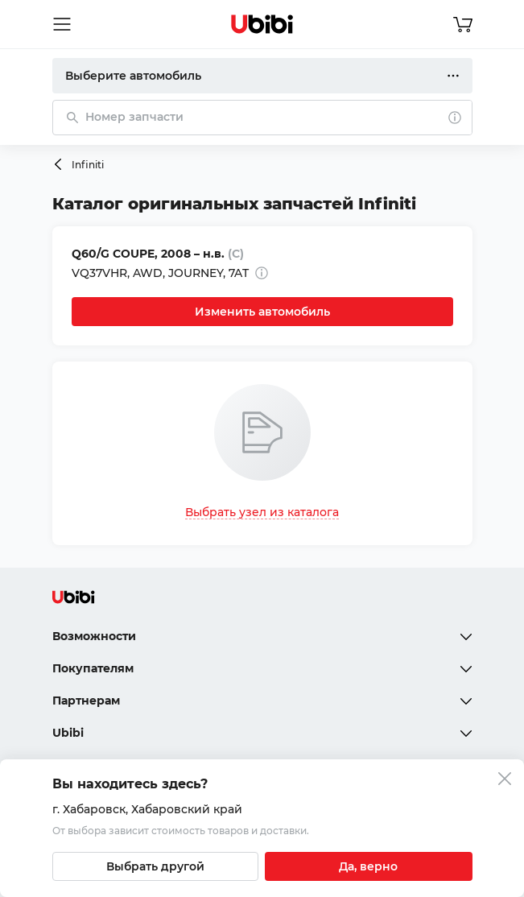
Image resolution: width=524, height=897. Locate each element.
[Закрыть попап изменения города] (504, 780)
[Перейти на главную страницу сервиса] (262, 24)
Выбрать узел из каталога (262, 512)
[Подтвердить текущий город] (368, 866)
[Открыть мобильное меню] (62, 24)
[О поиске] (455, 117)
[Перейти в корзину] (462, 24)
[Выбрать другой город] (155, 866)
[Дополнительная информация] (261, 273)
